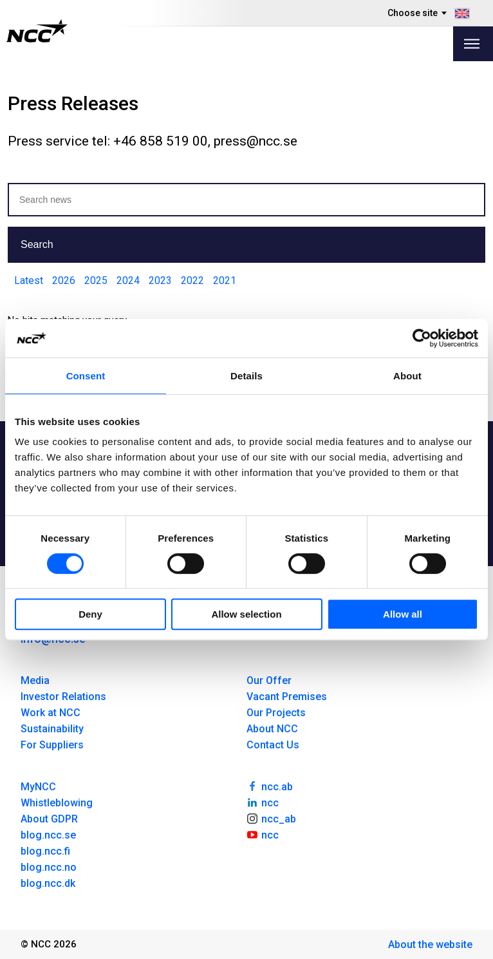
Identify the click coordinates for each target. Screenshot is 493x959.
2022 (192, 280)
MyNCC (38, 787)
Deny (90, 614)
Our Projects (276, 713)
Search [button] (37, 244)
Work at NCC (50, 713)
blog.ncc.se (48, 835)
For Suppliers (52, 745)
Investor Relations (63, 696)
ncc (263, 802)
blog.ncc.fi (45, 851)
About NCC (272, 729)
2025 (95, 280)
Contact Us (273, 745)
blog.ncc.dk (48, 883)
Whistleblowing (57, 803)
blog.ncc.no (49, 867)
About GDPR (49, 819)
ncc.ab (270, 786)
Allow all (402, 614)
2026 (63, 280)
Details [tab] (246, 375)
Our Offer (269, 680)
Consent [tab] (86, 375)
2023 (160, 280)
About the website (430, 944)
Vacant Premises (287, 696)
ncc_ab (271, 818)
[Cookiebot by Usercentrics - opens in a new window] (422, 338)
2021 (224, 280)
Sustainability (52, 729)
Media (35, 680)
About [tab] (407, 375)
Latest (28, 280)
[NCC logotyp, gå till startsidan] (37, 31)
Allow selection (246, 614)
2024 (128, 280)
